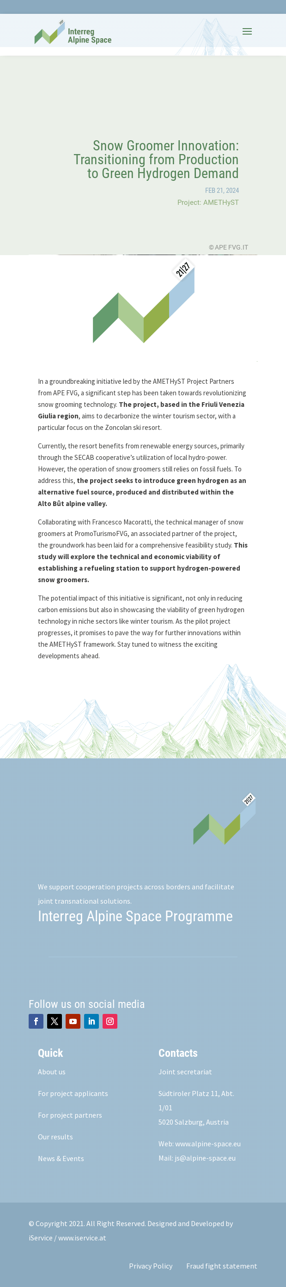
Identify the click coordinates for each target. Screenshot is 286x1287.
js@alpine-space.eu (205, 1157)
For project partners (70, 1115)
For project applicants (73, 1093)
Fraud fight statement (221, 1265)
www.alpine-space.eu (208, 1143)
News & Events (61, 1158)
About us (52, 1071)
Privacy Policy (150, 1265)
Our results (55, 1136)
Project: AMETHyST (208, 202)
